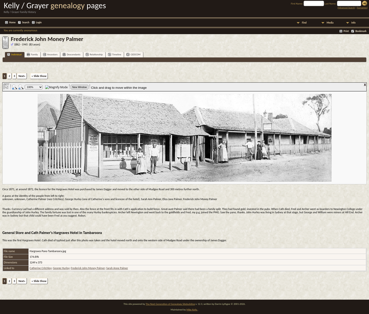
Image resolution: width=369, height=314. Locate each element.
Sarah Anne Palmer (117, 268)
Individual (14, 54)
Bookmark (360, 31)
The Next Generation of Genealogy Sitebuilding (170, 304)
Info (353, 22)
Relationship (94, 54)
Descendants (71, 54)
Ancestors (50, 54)
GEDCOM (133, 54)
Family (32, 54)
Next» (21, 76)
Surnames (362, 7)
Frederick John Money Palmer (88, 268)
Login (39, 22)
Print (346, 31)
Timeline (114, 54)
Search (25, 22)
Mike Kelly (192, 309)
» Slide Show (39, 76)
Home (12, 22)
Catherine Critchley (41, 268)
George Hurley (61, 268)
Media (330, 22)
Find (304, 22)
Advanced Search (346, 7)
